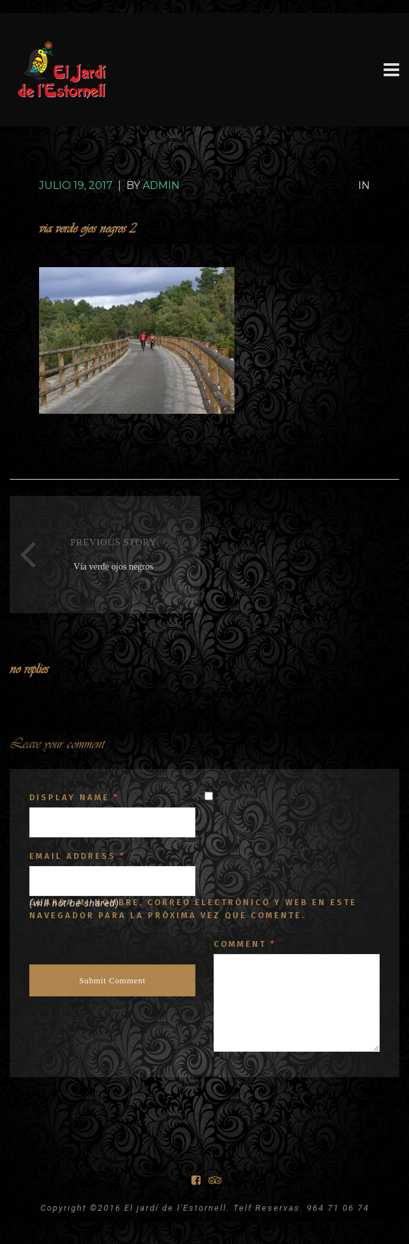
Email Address (77, 856)
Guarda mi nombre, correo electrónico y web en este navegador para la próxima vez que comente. (193, 908)
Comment (245, 944)
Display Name (74, 797)
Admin (161, 185)
